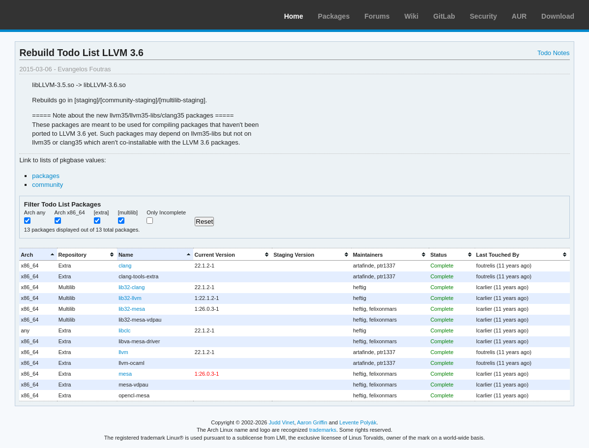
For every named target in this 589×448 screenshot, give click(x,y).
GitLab (444, 16)
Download (557, 16)
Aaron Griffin (312, 422)
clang (124, 266)
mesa (125, 374)
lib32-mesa (131, 309)
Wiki (412, 16)
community (47, 184)
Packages (334, 16)
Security (483, 16)
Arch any (35, 212)
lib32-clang (131, 287)
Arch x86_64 (70, 212)
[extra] (101, 212)
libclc (124, 330)
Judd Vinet (281, 422)
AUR (519, 16)
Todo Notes (553, 53)
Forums (376, 16)
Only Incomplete (166, 212)
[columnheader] (38, 254)
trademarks (322, 430)
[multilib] (128, 212)
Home (293, 16)
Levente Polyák (357, 422)
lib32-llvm (129, 298)
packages (45, 175)
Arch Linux (54, 15)
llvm (123, 352)
